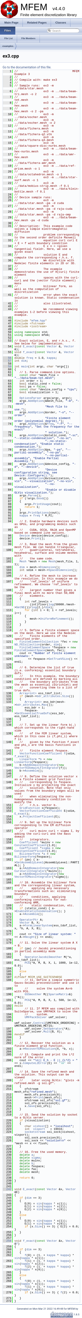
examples (7, 46)
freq (29, 358)
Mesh (22, 561)
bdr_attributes (48, 696)
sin (39, 1204)
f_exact (29, 352)
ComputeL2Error (35, 1063)
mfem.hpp (38, 321)
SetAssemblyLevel (30, 862)
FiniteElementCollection (39, 642)
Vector (52, 346)
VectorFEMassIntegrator (33, 877)
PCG (27, 963)
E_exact (29, 346)
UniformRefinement (54, 619)
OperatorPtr (28, 920)
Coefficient (28, 842)
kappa (51, 358)
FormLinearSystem (38, 925)
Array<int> (28, 693)
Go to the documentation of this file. (27, 67)
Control (39, 1023)
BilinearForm (29, 854)
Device (24, 536)
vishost (39, 1126)
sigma (46, 848)
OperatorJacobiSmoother (43, 957)
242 (7, 1189)
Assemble (31, 771)
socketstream (35, 1132)
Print (35, 538)
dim (23, 361)
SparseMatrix (59, 994)
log (51, 604)
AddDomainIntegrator (41, 765)
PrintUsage (41, 504)
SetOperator (52, 1029)
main (24, 366)
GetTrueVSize (59, 659)
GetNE (20, 607)
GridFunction (29, 808)
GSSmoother (33, 994)
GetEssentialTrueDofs (33, 713)
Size (65, 696)
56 (7, 358)
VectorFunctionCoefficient (40, 753)
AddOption (35, 401)
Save (31, 1106)
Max (44, 705)
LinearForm (28, 759)
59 (7, 366)
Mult (46, 1032)
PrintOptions (38, 513)
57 (7, 361)
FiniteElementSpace (34, 647)
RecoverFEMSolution (40, 1049)
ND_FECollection (27, 645)
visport (39, 1129)
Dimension (47, 567)
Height (30, 937)
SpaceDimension (60, 570)
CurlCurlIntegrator (29, 871)
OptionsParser (30, 398)
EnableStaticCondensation (36, 911)
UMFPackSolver (36, 1017)
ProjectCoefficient (38, 817)
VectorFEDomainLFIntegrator (36, 768)
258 (7, 1241)
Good (40, 498)
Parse (32, 495)
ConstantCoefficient (30, 845)
